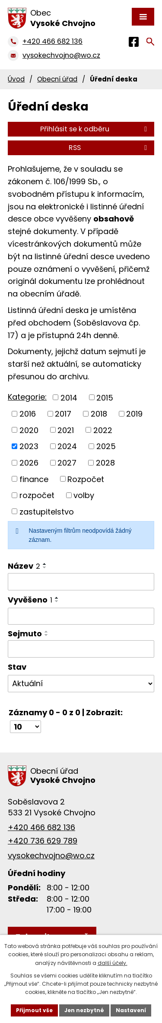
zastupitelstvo (46, 511)
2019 (134, 413)
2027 (66, 462)
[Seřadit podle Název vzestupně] (45, 564)
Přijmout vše (34, 1010)
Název (24, 565)
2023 (28, 446)
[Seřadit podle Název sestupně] (45, 567)
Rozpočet (85, 478)
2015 (104, 397)
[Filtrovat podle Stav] (81, 683)
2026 (28, 462)
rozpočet (36, 495)
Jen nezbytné (84, 1010)
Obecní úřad (57, 79)
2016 (27, 413)
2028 (105, 462)
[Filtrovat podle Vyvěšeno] (81, 616)
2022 (102, 429)
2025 (106, 446)
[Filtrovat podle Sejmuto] (81, 649)
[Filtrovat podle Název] (81, 581)
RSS (109, 148)
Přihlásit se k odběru (95, 129)
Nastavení (131, 1010)
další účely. (112, 963)
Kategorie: (27, 396)
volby (83, 495)
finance (33, 478)
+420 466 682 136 (41, 827)
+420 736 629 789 (42, 840)
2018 (99, 413)
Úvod (16, 79)
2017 (63, 413)
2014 (68, 397)
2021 (65, 429)
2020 (28, 429)
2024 (67, 446)
